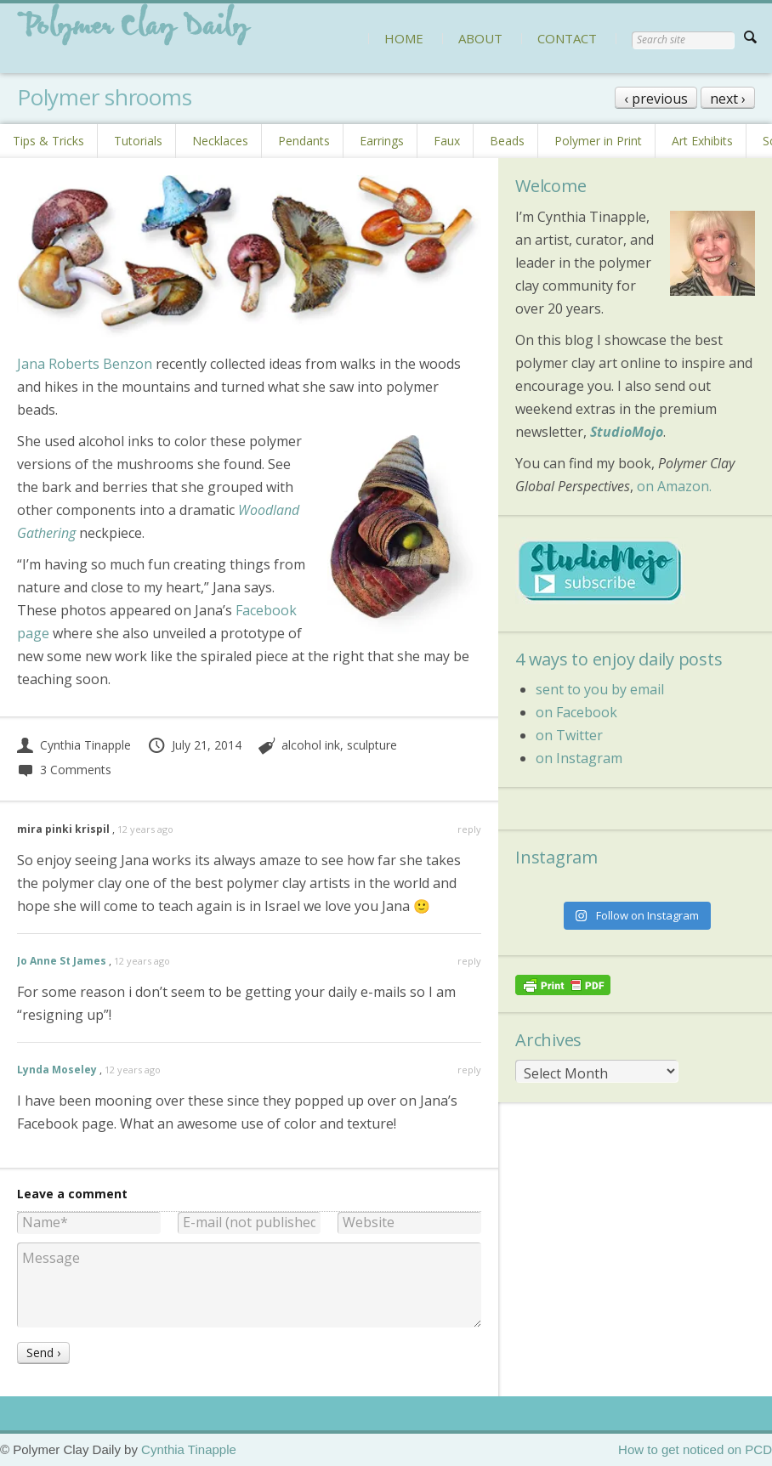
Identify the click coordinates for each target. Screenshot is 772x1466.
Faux (447, 141)
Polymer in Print (598, 141)
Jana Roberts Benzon (84, 363)
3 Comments (64, 769)
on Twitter (569, 735)
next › (728, 98)
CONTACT (567, 38)
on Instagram (579, 758)
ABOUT (480, 38)
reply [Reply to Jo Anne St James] (469, 960)
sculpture (372, 745)
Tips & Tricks (48, 141)
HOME (403, 38)
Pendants (304, 141)
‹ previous (656, 98)
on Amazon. (674, 486)
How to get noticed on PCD (695, 1449)
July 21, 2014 (194, 745)
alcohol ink (310, 745)
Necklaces (220, 141)
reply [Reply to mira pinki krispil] (469, 829)
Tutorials (138, 141)
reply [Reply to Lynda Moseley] (469, 1069)
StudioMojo (626, 431)
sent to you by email (600, 689)
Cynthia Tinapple (74, 745)
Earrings (382, 141)
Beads (507, 141)
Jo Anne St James (61, 961)
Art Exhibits (702, 141)
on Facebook (576, 712)
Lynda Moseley (57, 1069)
